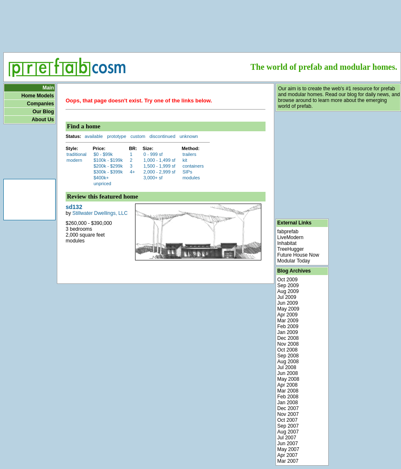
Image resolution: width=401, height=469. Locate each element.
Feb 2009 (288, 326)
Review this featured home (102, 196)
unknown (188, 136)
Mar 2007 (288, 461)
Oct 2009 (287, 280)
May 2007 (288, 449)
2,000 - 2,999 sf (159, 171)
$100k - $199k (108, 160)
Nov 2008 (288, 344)
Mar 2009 (288, 321)
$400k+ (101, 177)
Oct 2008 (287, 350)
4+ (132, 171)
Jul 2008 (286, 367)
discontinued (163, 136)
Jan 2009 (287, 332)
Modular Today (293, 261)
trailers (189, 154)
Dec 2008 (288, 338)
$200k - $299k (108, 165)
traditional (76, 154)
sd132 (74, 207)
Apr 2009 (287, 315)
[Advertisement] (202, 23)
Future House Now (298, 255)
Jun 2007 (287, 443)
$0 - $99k (103, 154)
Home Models (37, 96)
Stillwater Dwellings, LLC (100, 213)
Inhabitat (286, 243)
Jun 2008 (287, 373)
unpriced (102, 183)
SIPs (187, 171)
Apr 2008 (287, 385)
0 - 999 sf (153, 154)
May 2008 (288, 379)
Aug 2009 (288, 291)
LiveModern (290, 237)
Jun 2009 (287, 303)
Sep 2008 (288, 356)
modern (74, 160)
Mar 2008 (288, 391)
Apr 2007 (287, 455)
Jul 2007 (286, 438)
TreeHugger (290, 249)
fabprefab (288, 231)
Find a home (83, 126)
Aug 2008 (288, 361)
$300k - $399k (108, 171)
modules (191, 177)
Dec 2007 (288, 408)
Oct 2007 (287, 420)
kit (184, 160)
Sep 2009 (288, 285)
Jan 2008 (287, 402)
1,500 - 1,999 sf (159, 165)
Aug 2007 (288, 432)
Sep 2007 (288, 426)
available (93, 136)
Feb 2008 (288, 397)
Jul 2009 (286, 297)
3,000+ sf (153, 177)
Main (48, 88)
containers (193, 165)
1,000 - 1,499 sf (159, 160)
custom (137, 136)
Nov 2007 (288, 414)
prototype (116, 136)
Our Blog (43, 112)
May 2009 (288, 309)
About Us (43, 119)
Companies (40, 104)
